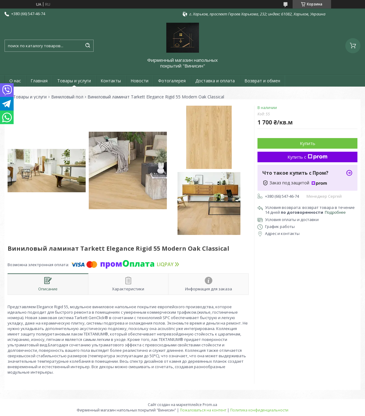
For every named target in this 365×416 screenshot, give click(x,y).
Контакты (111, 81)
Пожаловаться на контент (203, 410)
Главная (39, 81)
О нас (15, 81)
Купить (307, 143)
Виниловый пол (67, 97)
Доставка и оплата (215, 81)
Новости (139, 81)
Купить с (307, 157)
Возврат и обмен (262, 81)
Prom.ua (210, 404)
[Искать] (87, 46)
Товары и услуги (74, 81)
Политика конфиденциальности (259, 410)
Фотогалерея (172, 81)
